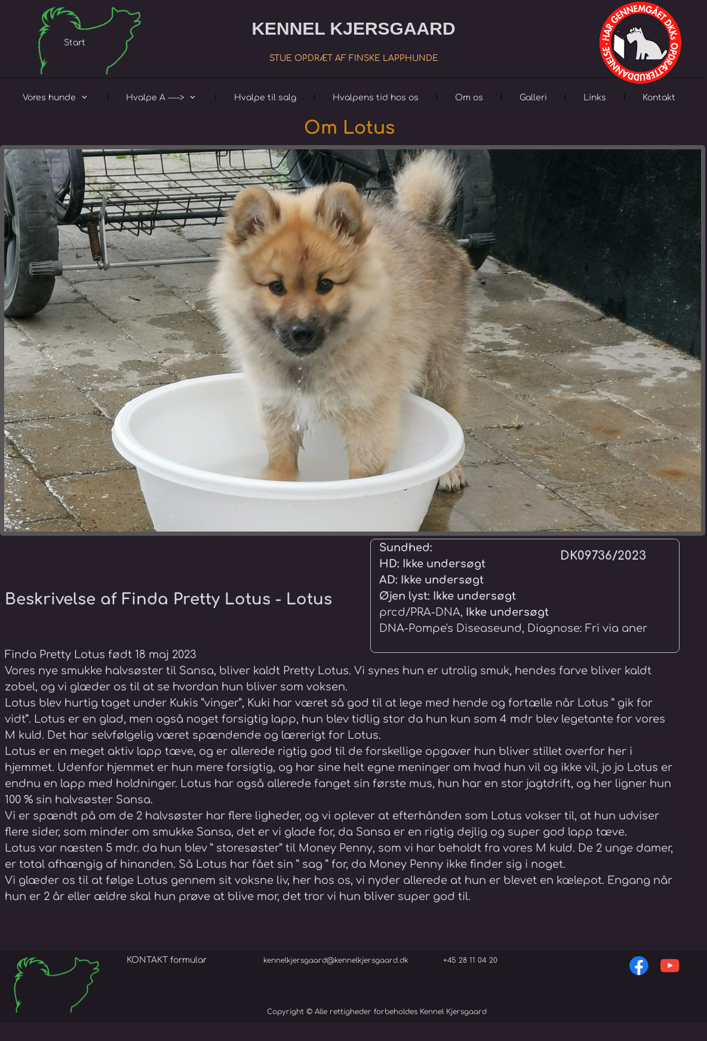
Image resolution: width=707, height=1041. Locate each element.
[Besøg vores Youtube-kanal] (670, 965)
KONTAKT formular (167, 960)
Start (74, 42)
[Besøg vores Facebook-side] (638, 965)
